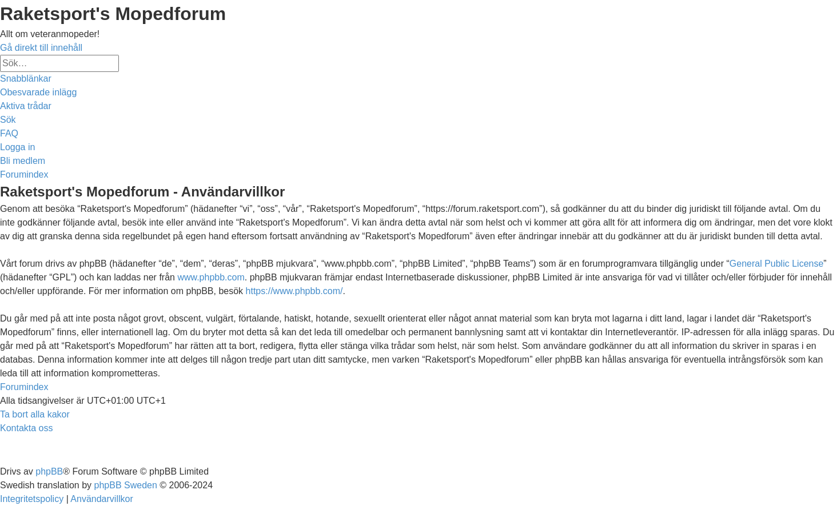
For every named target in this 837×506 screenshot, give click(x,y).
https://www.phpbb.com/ (294, 291)
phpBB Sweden (125, 485)
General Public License (777, 263)
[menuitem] (38, 92)
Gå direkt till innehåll (41, 48)
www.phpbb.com (210, 277)
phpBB (49, 471)
